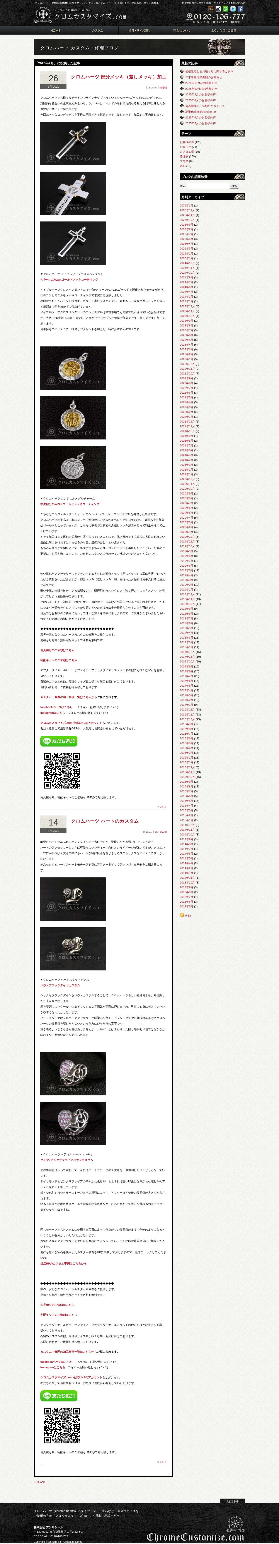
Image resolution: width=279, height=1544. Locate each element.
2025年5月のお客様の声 (200, 123)
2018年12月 (187, 594)
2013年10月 (187, 882)
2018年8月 (186, 613)
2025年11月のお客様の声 (201, 83)
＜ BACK (39, 1482)
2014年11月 (187, 829)
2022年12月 (187, 364)
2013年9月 (186, 887)
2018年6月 (186, 623)
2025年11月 (187, 215)
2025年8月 (186, 229)
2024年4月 (186, 291)
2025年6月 (186, 239)
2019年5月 (186, 570)
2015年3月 (186, 810)
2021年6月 (186, 450)
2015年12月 (187, 767)
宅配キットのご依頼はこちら (58, 660)
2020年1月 (186, 532)
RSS (188, 915)
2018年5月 (186, 628)
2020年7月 (186, 503)
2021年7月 (186, 445)
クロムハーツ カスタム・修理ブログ (79, 47)
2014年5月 (186, 858)
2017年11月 (187, 656)
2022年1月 (186, 416)
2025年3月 (186, 248)
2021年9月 (186, 436)
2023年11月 (187, 311)
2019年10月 (187, 546)
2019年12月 (187, 536)
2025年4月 (186, 243)
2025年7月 (186, 234)
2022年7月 (186, 387)
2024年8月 (186, 277)
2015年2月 (186, 815)
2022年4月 (186, 402)
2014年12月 (187, 825)
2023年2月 (186, 354)
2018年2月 (186, 642)
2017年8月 (186, 671)
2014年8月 (186, 844)
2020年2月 (186, 527)
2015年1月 (186, 820)
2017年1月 (186, 704)
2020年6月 (186, 507)
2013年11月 (187, 877)
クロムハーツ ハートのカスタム (105, 821)
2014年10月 (187, 834)
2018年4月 (186, 632)
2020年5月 (186, 512)
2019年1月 (186, 589)
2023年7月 (186, 330)
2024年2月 (186, 296)
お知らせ (185, 146)
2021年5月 (186, 455)
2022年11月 (187, 368)
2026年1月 (186, 205)
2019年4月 (186, 575)
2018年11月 (187, 599)
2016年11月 (187, 714)
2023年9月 (186, 320)
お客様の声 (187, 142)
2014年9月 (186, 839)
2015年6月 (186, 796)
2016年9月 (186, 724)
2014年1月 (186, 873)
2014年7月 (186, 848)
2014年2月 (186, 868)
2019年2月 (186, 584)
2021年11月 (187, 426)
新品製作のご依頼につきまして (205, 106)
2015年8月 (186, 786)
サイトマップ (221, 3)
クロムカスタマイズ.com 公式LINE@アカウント (71, 722)
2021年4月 (186, 460)
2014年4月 (186, 863)
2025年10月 (187, 219)
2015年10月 (187, 777)
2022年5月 (186, 397)
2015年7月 (186, 791)
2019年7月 (186, 560)
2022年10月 (187, 373)
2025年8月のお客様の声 (200, 100)
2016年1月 (186, 762)
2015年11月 (187, 772)
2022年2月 (186, 412)
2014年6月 (186, 853)
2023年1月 (186, 359)
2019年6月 (186, 565)
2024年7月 (186, 282)
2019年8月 (186, 555)
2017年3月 (186, 695)
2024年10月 (187, 272)
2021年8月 (186, 440)
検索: (183, 186)
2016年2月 (186, 757)
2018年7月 (186, 618)
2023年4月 (186, 344)
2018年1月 (186, 647)
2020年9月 (186, 493)
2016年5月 (186, 743)
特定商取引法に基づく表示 (196, 3)
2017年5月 (186, 685)
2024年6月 (186, 287)
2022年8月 (186, 383)
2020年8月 (186, 498)
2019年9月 (186, 551)
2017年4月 (186, 690)
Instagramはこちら (52, 712)
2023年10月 (187, 316)
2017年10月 (187, 661)
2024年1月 (186, 301)
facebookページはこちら (56, 707)
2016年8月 (186, 728)
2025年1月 (186, 258)
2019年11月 (187, 541)
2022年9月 (186, 378)
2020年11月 (187, 484)
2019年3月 (186, 580)
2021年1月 (186, 474)
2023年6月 (186, 335)
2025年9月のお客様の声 (200, 94)
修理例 (163, 87)
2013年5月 (186, 906)
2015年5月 (186, 800)
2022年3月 (186, 407)
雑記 (182, 166)
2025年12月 (187, 210)
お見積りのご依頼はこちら (57, 650)
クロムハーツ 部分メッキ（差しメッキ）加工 (118, 76)
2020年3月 (186, 522)
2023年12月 (187, 306)
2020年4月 (186, 517)
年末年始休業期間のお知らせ (203, 77)
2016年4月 (186, 748)
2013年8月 (186, 892)
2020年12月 (187, 479)
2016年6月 (186, 738)
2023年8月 (186, 325)
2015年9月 (186, 781)
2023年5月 (186, 339)
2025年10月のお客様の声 (201, 88)
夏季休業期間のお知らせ (200, 111)
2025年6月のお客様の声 (200, 117)
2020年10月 (187, 488)
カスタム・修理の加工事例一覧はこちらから (68, 697)
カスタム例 (161, 831)
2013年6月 (186, 901)
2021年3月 (186, 464)
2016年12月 (187, 709)
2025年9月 (186, 224)
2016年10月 (187, 719)
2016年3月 (186, 752)
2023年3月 (186, 349)
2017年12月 (187, 652)
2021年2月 (186, 469)
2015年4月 (186, 805)
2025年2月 (186, 253)
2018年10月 (187, 604)
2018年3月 (186, 637)
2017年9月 (186, 666)
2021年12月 (187, 421)
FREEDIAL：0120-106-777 (51, 1536)
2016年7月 (186, 733)
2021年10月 (187, 431)
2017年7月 (186, 676)
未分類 (184, 161)
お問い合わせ (238, 3)
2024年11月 (187, 268)
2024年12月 (187, 263)
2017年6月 (186, 680)
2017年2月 (186, 700)
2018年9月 (186, 608)
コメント (162, 807)
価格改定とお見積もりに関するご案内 (209, 71)
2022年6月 (186, 392)
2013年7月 (186, 896)
